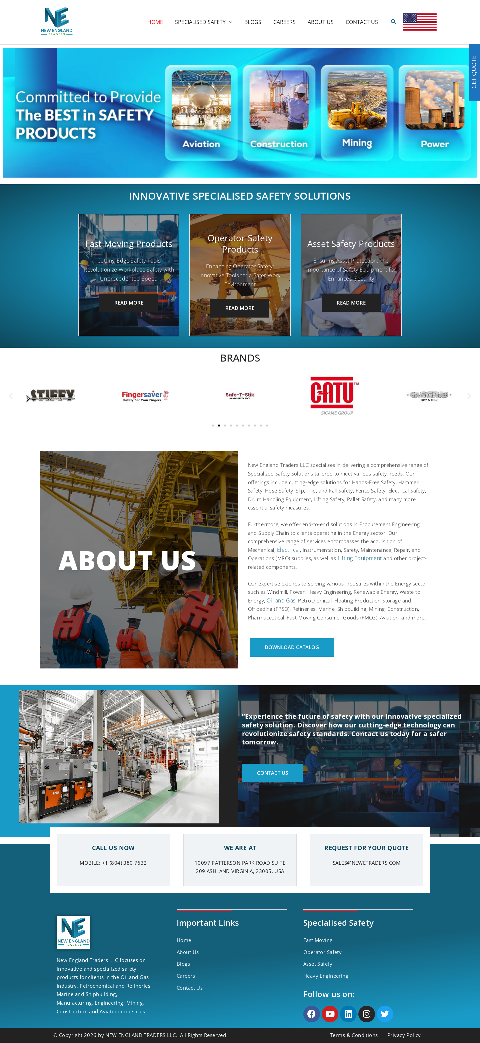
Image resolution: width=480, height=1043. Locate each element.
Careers (186, 975)
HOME (162, 22)
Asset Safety (317, 963)
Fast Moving (318, 940)
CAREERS (288, 22)
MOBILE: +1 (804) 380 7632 (113, 862)
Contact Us (190, 987)
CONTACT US (362, 22)
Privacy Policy (404, 1035)
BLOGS (257, 22)
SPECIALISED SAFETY (209, 22)
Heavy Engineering (325, 975)
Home (184, 940)
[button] (11, 396)
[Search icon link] (394, 22)
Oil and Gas (281, 600)
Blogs (183, 963)
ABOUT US (323, 22)
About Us (188, 952)
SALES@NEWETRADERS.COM (367, 862)
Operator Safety (322, 952)
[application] (235, 22)
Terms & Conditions (354, 1035)
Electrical (288, 549)
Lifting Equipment (360, 558)
